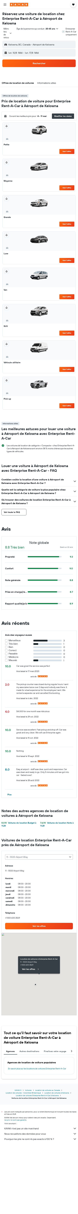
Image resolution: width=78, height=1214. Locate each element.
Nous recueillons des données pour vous (40, 1133)
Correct (12, 650)
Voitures (28, 1090)
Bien (11, 647)
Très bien (13, 643)
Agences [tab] (10, 1051)
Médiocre (13, 657)
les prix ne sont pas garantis (15, 1120)
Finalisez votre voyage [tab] (55, 1051)
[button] (5, 4)
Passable (13, 653)
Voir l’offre (67, 151)
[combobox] (7, 33)
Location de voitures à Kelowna (56, 1093)
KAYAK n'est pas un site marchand (40, 1128)
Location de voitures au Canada (47, 1090)
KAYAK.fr (18, 1090)
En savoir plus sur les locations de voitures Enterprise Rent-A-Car (37, 1068)
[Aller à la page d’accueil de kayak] (19, 4)
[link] (39, 926)
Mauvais (13, 660)
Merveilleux (15, 640)
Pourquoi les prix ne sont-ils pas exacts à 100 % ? (40, 1139)
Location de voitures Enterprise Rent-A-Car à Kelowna (37, 1095)
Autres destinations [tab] (29, 1051)
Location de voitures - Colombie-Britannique (23, 1093)
